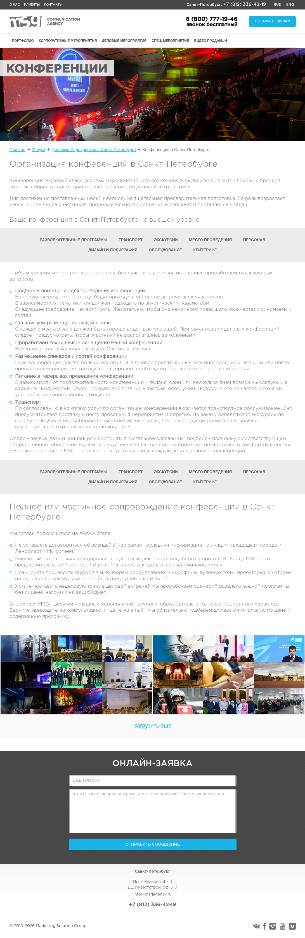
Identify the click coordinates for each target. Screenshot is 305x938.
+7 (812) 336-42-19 (244, 5)
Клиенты (32, 4)
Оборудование (165, 250)
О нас (15, 4)
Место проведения (210, 240)
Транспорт (131, 240)
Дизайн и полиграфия (112, 250)
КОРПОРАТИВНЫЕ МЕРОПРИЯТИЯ (68, 41)
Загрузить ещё (153, 725)
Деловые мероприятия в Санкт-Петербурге (94, 149)
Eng (290, 4)
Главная (17, 149)
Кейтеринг (204, 250)
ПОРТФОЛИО (23, 41)
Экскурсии (166, 240)
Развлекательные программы (73, 240)
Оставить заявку (272, 21)
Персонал (254, 240)
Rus (277, 4)
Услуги (38, 149)
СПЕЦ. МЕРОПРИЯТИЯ (170, 41)
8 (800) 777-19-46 (211, 19)
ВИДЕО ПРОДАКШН (210, 41)
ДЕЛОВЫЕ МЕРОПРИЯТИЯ (124, 41)
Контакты (53, 4)
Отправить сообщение (152, 844)
